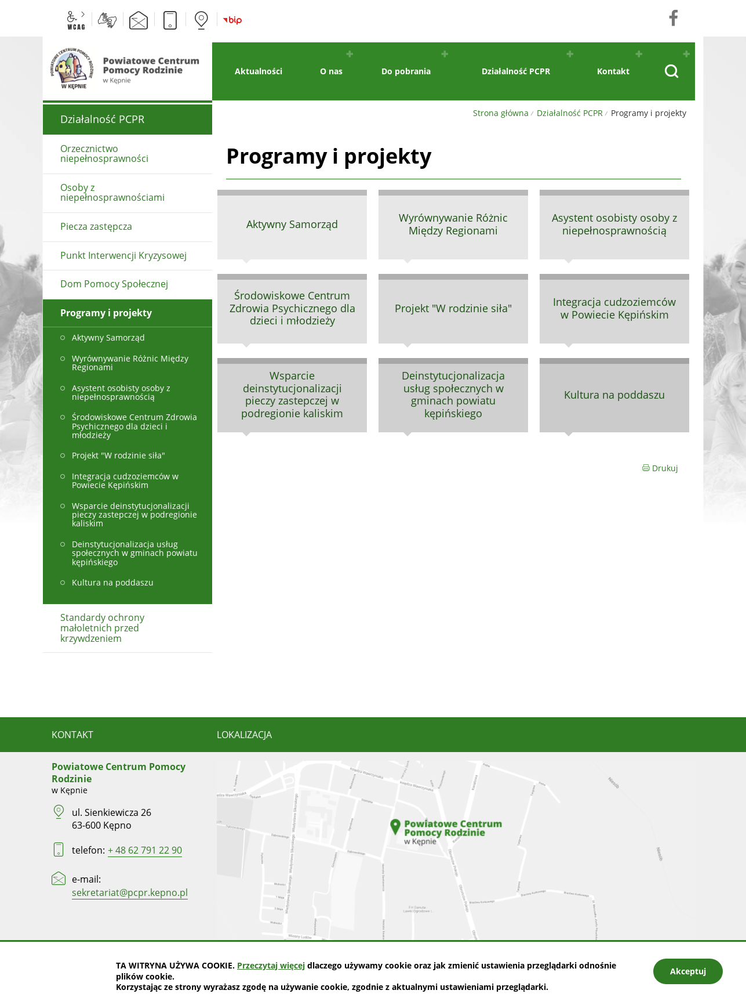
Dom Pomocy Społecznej (114, 283)
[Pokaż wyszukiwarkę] (670, 71)
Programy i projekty (106, 312)
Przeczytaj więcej (271, 965)
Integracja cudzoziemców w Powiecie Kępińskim (614, 308)
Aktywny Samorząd (292, 224)
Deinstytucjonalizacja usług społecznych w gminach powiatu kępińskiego (453, 394)
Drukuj (660, 468)
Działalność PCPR (570, 112)
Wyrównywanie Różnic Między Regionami (453, 224)
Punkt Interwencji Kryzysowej (123, 255)
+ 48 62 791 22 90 (145, 850)
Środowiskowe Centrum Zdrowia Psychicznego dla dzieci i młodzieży (292, 307)
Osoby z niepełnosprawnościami (112, 192)
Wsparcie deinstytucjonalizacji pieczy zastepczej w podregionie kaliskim (292, 394)
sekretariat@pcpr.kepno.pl (130, 892)
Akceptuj (688, 971)
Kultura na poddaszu (614, 395)
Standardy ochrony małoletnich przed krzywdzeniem (102, 627)
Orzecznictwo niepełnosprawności (104, 153)
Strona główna (501, 112)
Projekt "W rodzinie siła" (453, 308)
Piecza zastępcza (96, 226)
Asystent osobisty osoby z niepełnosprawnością (614, 224)
